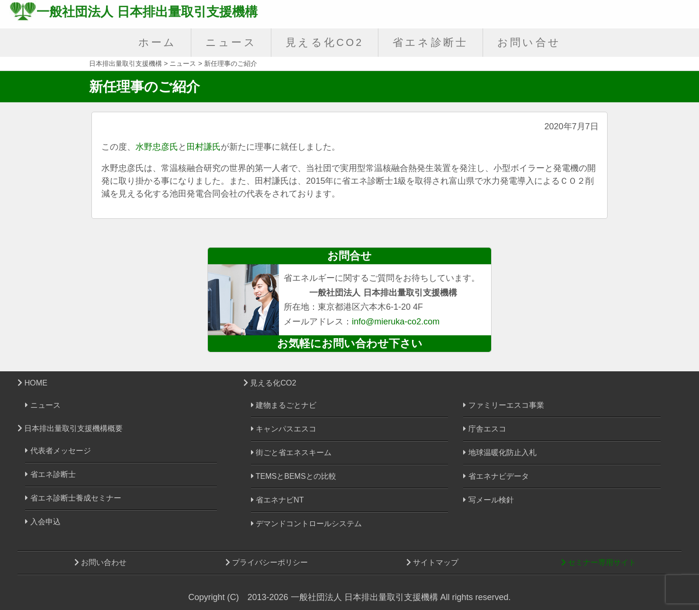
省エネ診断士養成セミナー (73, 498)
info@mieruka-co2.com (395, 321)
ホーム (157, 42)
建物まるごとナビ (283, 405)
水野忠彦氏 (156, 147)
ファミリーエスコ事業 (503, 405)
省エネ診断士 (430, 42)
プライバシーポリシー (266, 562)
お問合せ (349, 256)
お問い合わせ (100, 562)
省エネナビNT (277, 500)
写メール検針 (488, 500)
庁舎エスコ (484, 429)
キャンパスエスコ (283, 429)
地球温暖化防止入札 (499, 453)
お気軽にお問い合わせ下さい (349, 343)
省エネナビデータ (496, 476)
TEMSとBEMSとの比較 (293, 476)
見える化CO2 (325, 42)
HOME (32, 382)
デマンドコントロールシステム (306, 524)
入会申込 (42, 522)
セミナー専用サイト (598, 562)
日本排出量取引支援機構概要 (70, 428)
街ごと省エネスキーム (291, 453)
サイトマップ (432, 562)
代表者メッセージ (57, 451)
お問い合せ (529, 42)
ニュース (231, 42)
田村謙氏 (204, 147)
